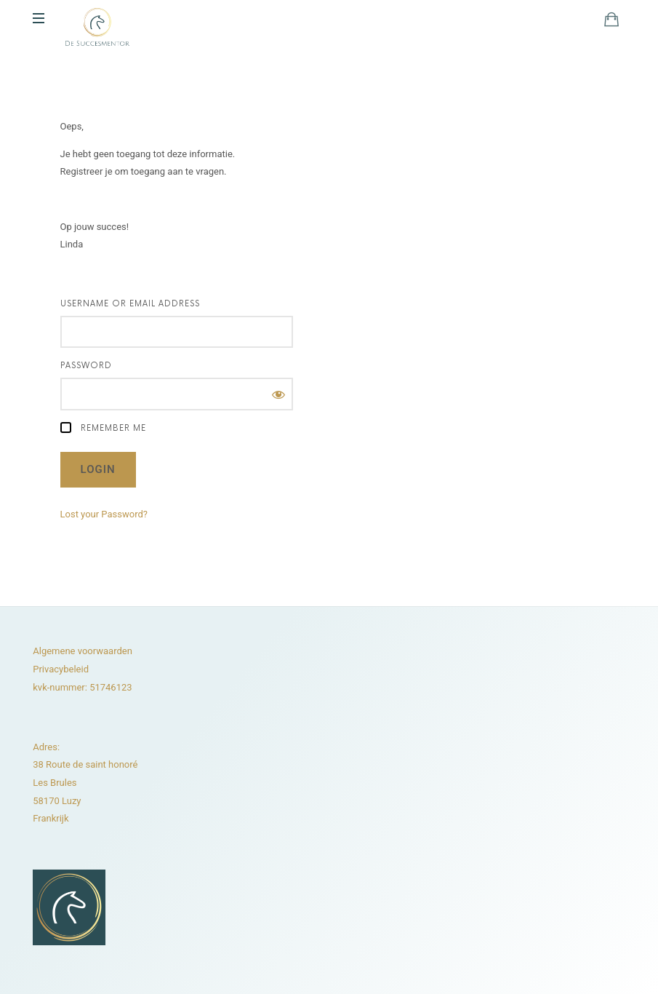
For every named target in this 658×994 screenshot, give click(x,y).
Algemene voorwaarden (82, 650)
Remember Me (103, 427)
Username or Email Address (130, 304)
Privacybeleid (61, 669)
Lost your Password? (104, 514)
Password (86, 365)
